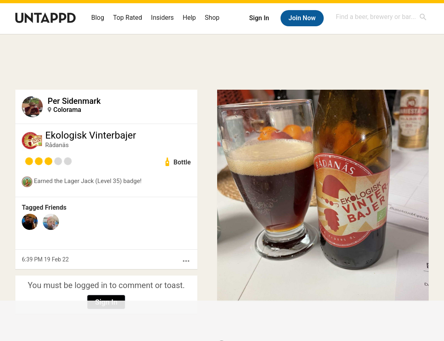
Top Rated (127, 17)
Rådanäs (57, 145)
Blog (97, 17)
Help (189, 17)
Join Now (302, 18)
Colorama (67, 110)
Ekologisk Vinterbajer (90, 135)
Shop (212, 17)
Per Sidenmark (74, 101)
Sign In (259, 18)
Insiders (162, 17)
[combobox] (381, 17)
